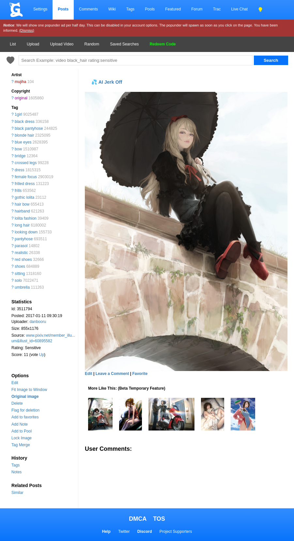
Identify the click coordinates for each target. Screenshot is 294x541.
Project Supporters (176, 531)
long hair (22, 225)
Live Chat (239, 9)
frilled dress (25, 183)
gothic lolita (24, 197)
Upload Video (61, 44)
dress (19, 170)
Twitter (124, 531)
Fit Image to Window (29, 389)
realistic (21, 252)
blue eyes (23, 142)
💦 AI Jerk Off (106, 82)
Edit (14, 382)
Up (41, 354)
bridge (20, 156)
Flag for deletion (25, 410)
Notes (16, 472)
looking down (26, 232)
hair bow (22, 204)
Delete (17, 403)
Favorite (139, 373)
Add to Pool (21, 431)
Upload (33, 44)
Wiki (112, 9)
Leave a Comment (112, 373)
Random (92, 44)
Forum (197, 9)
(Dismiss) (26, 30)
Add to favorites (25, 417)
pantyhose (24, 239)
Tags (130, 9)
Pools (150, 9)
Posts (63, 9)
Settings (40, 9)
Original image (25, 396)
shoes (20, 266)
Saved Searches (124, 44)
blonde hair (24, 135)
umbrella (22, 287)
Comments (88, 9)
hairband (22, 211)
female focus (26, 177)
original (21, 98)
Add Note (19, 424)
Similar (17, 492)
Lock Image (21, 438)
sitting (20, 273)
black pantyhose (29, 128)
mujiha (20, 81)
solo (18, 280)
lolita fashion (26, 218)
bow (18, 149)
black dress (25, 121)
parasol (21, 246)
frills (18, 190)
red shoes (23, 259)
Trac (217, 9)
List (13, 44)
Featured (173, 9)
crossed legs (26, 163)
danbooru (37, 321)
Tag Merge (20, 445)
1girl (18, 114)
